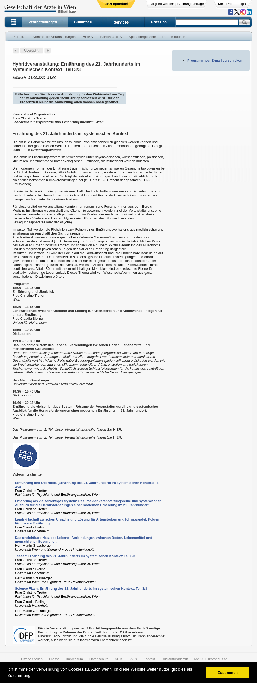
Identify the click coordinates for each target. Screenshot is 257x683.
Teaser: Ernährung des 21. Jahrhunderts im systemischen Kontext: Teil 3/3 (75, 556)
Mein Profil (226, 4)
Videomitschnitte (27, 474)
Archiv (88, 37)
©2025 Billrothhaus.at (210, 659)
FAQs (133, 659)
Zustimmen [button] (228, 672)
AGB (118, 659)
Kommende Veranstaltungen (54, 37)
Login (241, 4)
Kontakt (149, 659)
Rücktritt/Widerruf (175, 659)
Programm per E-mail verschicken (214, 60)
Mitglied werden (162, 4)
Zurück (19, 37)
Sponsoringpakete (142, 37)
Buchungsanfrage (190, 4)
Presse (54, 659)
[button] (33, 676)
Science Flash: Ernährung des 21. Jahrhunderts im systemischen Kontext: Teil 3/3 (81, 589)
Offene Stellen (32, 659)
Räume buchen (173, 37)
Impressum (74, 659)
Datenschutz (98, 659)
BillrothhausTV (111, 37)
